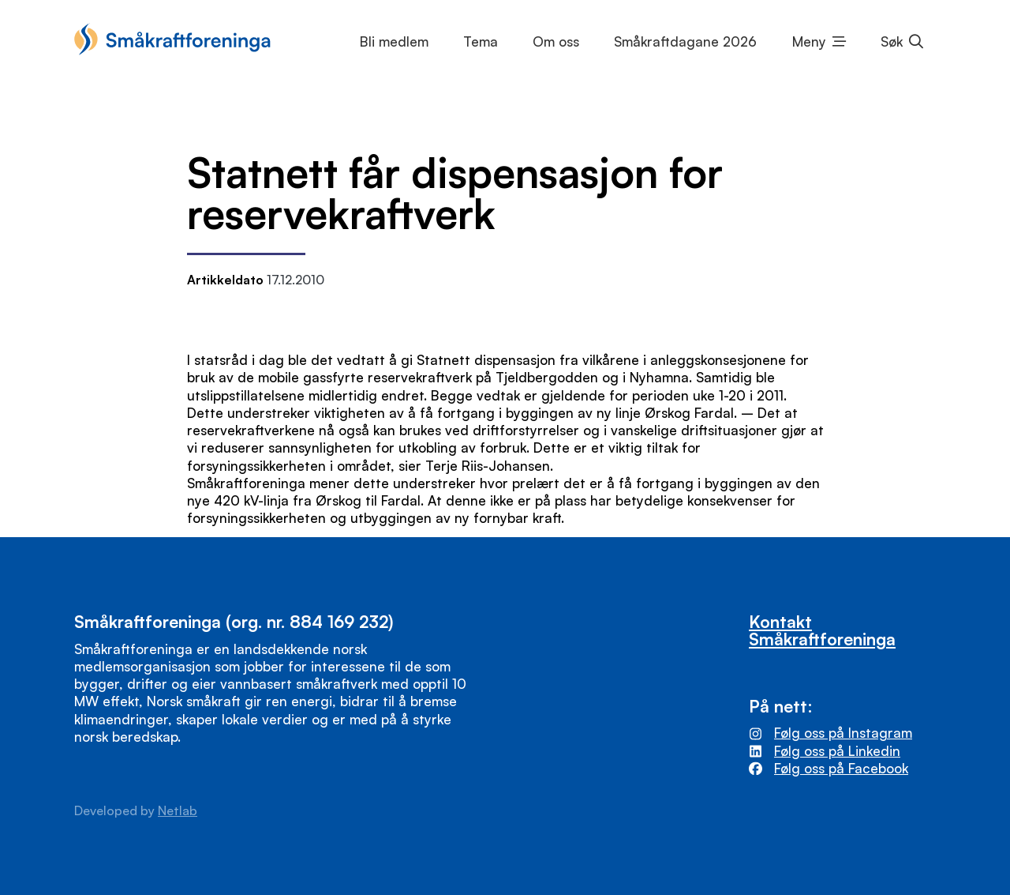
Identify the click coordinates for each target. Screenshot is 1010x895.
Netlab (177, 810)
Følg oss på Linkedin (837, 751)
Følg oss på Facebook (841, 768)
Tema (480, 41)
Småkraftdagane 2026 (685, 41)
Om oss (556, 41)
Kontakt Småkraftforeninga (822, 630)
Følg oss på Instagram (843, 732)
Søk (892, 41)
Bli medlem (394, 41)
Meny (809, 41)
